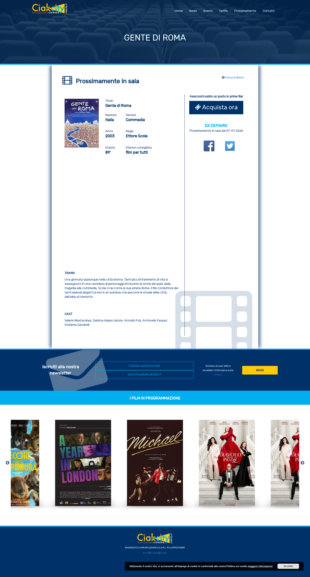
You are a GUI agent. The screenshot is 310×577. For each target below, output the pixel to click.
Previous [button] (7, 463)
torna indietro (233, 77)
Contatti (268, 11)
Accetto (288, 566)
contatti (154, 553)
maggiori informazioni (260, 566)
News (193, 11)
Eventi (207, 11)
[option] (83, 463)
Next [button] (302, 463)
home (146, 553)
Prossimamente (245, 11)
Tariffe (223, 11)
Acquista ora (216, 107)
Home (179, 11)
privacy (218, 374)
